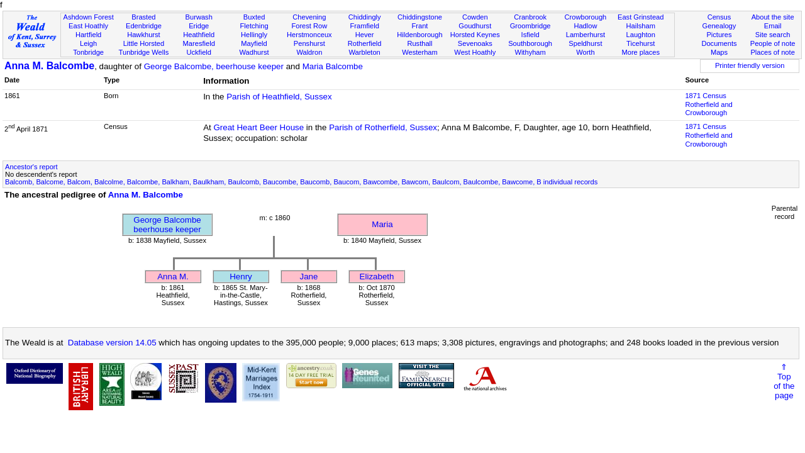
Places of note (772, 52)
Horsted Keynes (475, 34)
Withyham (529, 52)
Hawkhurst (143, 34)
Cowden (475, 17)
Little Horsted (143, 43)
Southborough (530, 43)
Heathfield (198, 34)
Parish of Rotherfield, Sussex (383, 127)
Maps (719, 52)
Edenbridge (144, 26)
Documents (718, 43)
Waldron (309, 52)
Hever (364, 34)
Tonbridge (88, 52)
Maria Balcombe (333, 66)
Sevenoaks (475, 43)
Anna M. (173, 276)
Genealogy (719, 26)
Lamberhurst (585, 34)
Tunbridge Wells (144, 52)
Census (719, 17)
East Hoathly (88, 26)
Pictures (718, 34)
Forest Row (309, 26)
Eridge (199, 26)
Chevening (309, 17)
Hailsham (640, 26)
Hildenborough (419, 34)
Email (773, 26)
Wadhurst (254, 52)
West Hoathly (475, 52)
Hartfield (88, 34)
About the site (773, 17)
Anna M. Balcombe (49, 65)
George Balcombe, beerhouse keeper (214, 66)
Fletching (254, 26)
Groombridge (530, 26)
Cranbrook (530, 17)
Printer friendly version (750, 65)
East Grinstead (640, 17)
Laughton (640, 34)
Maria (382, 224)
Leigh (88, 43)
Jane (309, 276)
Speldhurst (585, 43)
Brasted (143, 17)
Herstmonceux (309, 34)
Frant (420, 26)
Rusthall (419, 43)
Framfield (364, 26)
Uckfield (198, 52)
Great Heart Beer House (258, 127)
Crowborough (586, 17)
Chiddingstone (419, 17)
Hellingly (254, 34)
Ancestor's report (31, 167)
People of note (773, 43)
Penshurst (309, 43)
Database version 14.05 (112, 342)
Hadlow (585, 26)
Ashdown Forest (88, 17)
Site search (773, 34)
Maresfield (199, 43)
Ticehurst (640, 43)
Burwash (199, 17)
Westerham (420, 52)
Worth (585, 52)
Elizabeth (377, 276)
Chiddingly (364, 17)
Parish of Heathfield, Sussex (278, 96)
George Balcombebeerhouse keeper (167, 224)
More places (640, 52)
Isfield (530, 34)
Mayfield (254, 43)
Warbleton (364, 52)
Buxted (254, 17)
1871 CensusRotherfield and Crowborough (708, 104)
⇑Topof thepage (784, 381)
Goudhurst (474, 26)
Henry (241, 276)
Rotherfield (365, 43)
